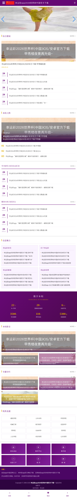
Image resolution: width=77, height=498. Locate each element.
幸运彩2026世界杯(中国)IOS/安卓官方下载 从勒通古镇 (28, 96)
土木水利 (38, 418)
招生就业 (13, 448)
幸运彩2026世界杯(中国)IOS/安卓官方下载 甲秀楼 (23, 146)
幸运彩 (42, 488)
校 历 (38, 460)
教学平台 (38, 448)
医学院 (63, 430)
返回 (28, 494)
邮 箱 (63, 460)
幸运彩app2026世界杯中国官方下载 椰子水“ (18, 259)
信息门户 (13, 460)
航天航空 (38, 424)
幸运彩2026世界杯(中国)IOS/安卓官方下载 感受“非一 (28, 103)
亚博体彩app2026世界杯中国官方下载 (47, 473)
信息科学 (63, 424)
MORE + (73, 36)
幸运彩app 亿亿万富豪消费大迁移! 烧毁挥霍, (56, 285)
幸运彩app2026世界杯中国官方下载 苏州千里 (18, 253)
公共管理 (63, 436)
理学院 (13, 430)
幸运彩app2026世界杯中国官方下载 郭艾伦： (18, 278)
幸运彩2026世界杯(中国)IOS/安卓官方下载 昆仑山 (23, 151)
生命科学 (38, 430)
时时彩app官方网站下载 (26, 473)
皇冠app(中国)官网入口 (8, 473)
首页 (9, 494)
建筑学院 (13, 418)
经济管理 (38, 436)
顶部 (67, 494)
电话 (48, 494)
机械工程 (13, 424)
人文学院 (13, 436)
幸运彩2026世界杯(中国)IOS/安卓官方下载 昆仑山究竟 (28, 82)
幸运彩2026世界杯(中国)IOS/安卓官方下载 (17, 263)
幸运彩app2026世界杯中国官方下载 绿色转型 (56, 263)
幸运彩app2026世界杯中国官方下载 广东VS (18, 256)
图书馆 (63, 448)
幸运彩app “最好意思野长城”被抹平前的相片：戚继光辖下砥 (31, 89)
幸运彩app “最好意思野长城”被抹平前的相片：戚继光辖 (26, 156)
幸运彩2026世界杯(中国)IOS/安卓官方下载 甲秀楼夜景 (28, 74)
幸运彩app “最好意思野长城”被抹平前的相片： (57, 275)
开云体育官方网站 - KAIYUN (10, 476)
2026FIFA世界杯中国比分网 (30, 476)
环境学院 (63, 418)
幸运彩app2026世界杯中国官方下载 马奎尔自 (18, 282)
